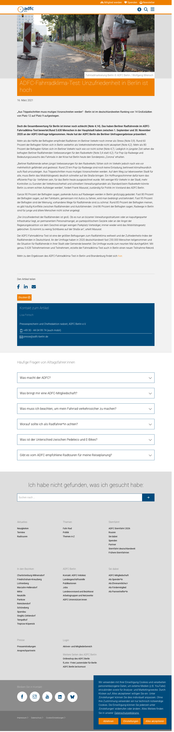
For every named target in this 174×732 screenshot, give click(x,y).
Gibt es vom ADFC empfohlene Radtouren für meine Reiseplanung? (66, 455)
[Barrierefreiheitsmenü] (139, 9)
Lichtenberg (23, 583)
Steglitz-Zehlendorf (26, 616)
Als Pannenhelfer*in (118, 591)
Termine (21, 532)
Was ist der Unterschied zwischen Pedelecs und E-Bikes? (58, 439)
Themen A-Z (69, 536)
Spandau (21, 611)
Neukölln (21, 595)
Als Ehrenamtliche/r (118, 583)
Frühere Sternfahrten (119, 552)
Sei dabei (113, 536)
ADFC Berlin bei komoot (74, 667)
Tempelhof (22, 620)
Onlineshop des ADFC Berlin (76, 659)
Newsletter (147, 2)
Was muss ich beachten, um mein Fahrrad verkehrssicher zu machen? (68, 409)
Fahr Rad (67, 528)
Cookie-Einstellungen (56, 718)
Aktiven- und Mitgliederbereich (77, 646)
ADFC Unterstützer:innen (75, 599)
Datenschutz (37, 718)
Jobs (65, 587)
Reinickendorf (23, 603)
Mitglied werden (111, 2)
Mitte (19, 591)
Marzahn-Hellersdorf (27, 587)
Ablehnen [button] (108, 721)
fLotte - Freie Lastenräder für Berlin (80, 662)
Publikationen (69, 583)
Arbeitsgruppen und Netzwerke (78, 595)
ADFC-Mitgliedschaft (119, 575)
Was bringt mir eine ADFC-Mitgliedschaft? (48, 393)
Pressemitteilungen (26, 646)
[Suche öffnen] (146, 9)
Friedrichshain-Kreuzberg (29, 579)
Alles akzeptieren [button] (155, 721)
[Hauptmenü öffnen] (153, 9)
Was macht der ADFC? (35, 378)
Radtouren (22, 536)
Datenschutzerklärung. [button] (126, 712)
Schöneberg (23, 607)
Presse (21, 640)
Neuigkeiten (23, 528)
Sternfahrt (114, 522)
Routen (112, 532)
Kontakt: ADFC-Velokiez (74, 575)
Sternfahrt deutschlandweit (122, 548)
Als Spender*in (116, 579)
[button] (20, 286)
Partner (112, 544)
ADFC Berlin (69, 569)
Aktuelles (22, 522)
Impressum (23, 718)
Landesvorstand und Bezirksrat (78, 591)
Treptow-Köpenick (26, 624)
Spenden (130, 2)
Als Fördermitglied (117, 587)
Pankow (21, 599)
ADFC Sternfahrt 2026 (119, 528)
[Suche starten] (148, 497)
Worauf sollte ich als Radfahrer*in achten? (49, 424)
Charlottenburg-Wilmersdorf (30, 575)
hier (120, 255)
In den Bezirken (25, 569)
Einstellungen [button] (130, 721)
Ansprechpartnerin (26, 650)
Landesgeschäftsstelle (74, 579)
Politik (66, 532)
